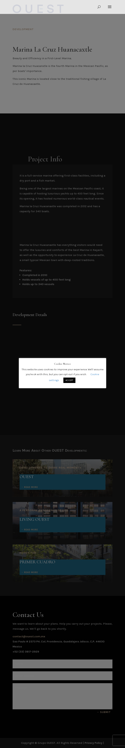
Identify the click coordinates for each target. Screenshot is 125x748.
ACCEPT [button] (69, 380)
